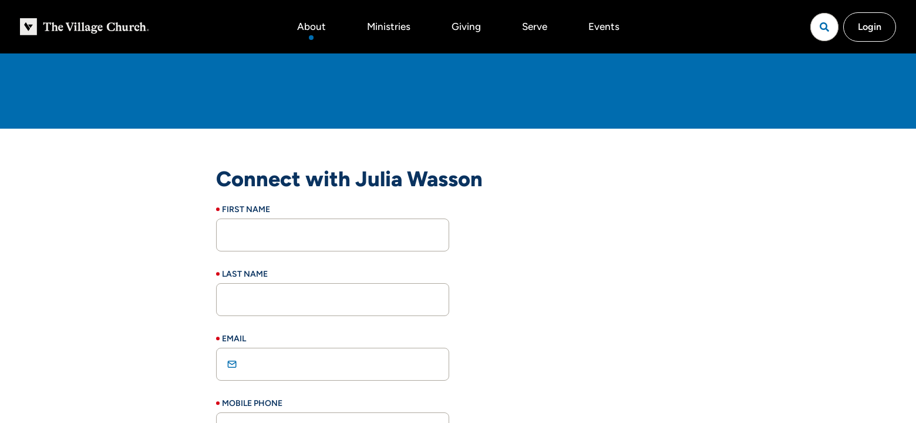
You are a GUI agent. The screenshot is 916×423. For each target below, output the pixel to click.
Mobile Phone (252, 403)
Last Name (245, 274)
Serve (534, 26)
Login (869, 26)
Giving (466, 26)
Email (234, 339)
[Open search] (824, 27)
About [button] (311, 26)
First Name (246, 209)
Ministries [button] (388, 26)
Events (603, 26)
